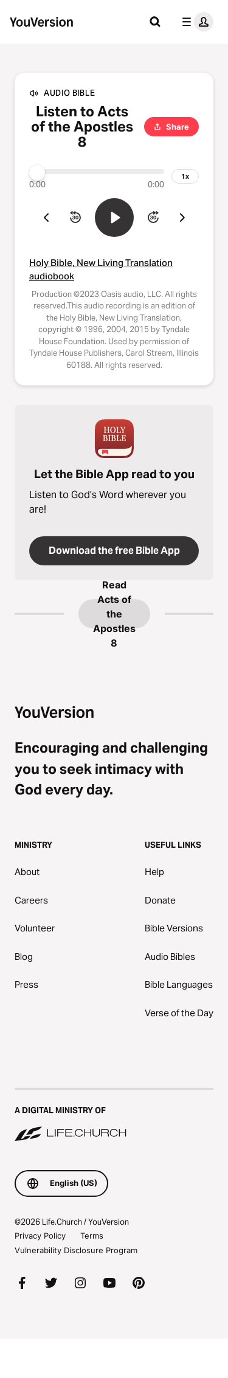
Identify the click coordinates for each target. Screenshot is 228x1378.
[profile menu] (195, 22)
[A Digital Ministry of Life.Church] (114, 1115)
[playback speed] (185, 176)
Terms (91, 1235)
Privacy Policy (40, 1235)
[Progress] (96, 171)
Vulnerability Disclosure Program (76, 1250)
